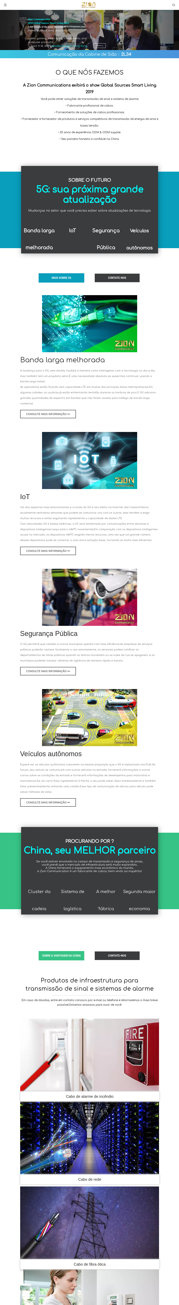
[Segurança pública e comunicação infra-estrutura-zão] (89, 597)
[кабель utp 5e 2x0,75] (89, 1138)
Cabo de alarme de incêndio (89, 1096)
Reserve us (99, 45)
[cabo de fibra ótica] (89, 1222)
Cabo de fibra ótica (90, 1264)
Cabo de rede (89, 1179)
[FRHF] (89, 1055)
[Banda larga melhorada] (89, 323)
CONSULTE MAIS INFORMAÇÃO (48, 414)
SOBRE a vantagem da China (61, 955)
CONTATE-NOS (117, 277)
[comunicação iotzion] (89, 460)
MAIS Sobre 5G (61, 277)
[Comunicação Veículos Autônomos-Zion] (89, 717)
